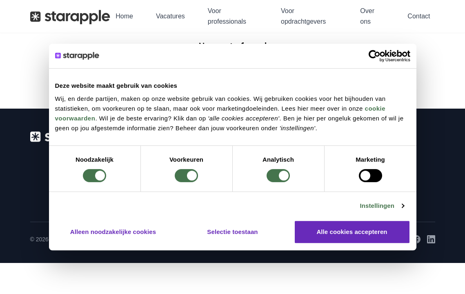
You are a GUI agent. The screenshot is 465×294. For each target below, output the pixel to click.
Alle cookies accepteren (351, 231)
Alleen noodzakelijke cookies (113, 231)
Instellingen (377, 205)
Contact (418, 16)
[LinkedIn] (431, 239)
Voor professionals (227, 16)
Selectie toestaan (232, 231)
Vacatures (170, 16)
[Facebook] (416, 239)
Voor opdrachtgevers (303, 16)
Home (124, 16)
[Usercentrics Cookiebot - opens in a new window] (374, 56)
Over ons (367, 16)
